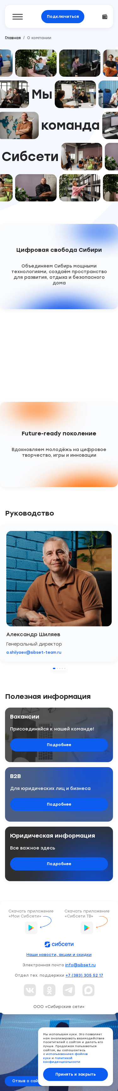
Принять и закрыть (75, 1074)
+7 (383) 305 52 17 (84, 975)
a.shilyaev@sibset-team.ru (33, 652)
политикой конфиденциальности (61, 1060)
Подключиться (63, 16)
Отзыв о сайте (27, 1081)
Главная (13, 38)
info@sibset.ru (80, 965)
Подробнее (59, 745)
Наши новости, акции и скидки (59, 955)
